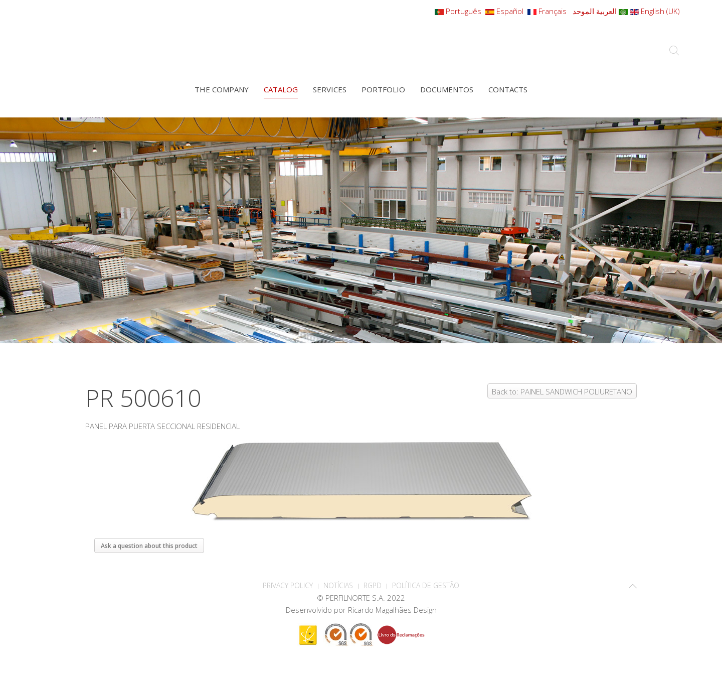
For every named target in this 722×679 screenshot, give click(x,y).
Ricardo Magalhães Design (392, 610)
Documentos (446, 89)
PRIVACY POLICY (288, 585)
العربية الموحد (599, 11)
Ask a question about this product (149, 545)
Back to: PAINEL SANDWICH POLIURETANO (562, 391)
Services (329, 89)
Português (459, 11)
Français (548, 11)
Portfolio (383, 89)
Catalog (281, 89)
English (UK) (655, 11)
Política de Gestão (425, 585)
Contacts (507, 89)
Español (505, 11)
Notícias (338, 585)
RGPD (373, 585)
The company (222, 89)
